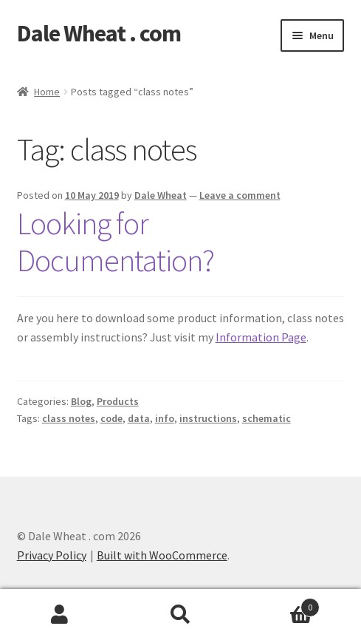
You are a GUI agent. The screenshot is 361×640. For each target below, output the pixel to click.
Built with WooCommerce (162, 555)
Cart (280, 604)
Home (47, 91)
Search (180, 615)
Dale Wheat (160, 195)
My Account (60, 615)
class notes (68, 418)
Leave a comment (240, 195)
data (139, 418)
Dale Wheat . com (99, 33)
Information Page (261, 337)
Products (118, 401)
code (111, 418)
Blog (81, 401)
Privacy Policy (51, 555)
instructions (208, 418)
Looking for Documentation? (115, 242)
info (164, 418)
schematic (266, 418)
